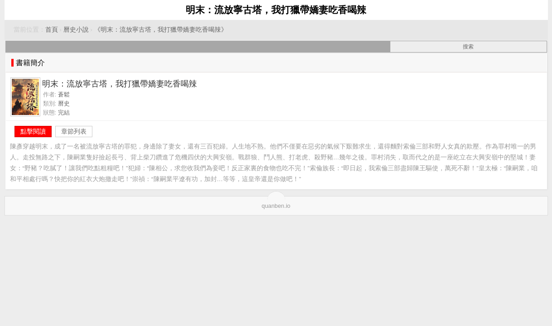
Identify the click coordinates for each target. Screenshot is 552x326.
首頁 (51, 29)
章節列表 (73, 131)
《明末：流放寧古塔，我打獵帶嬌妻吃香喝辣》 (160, 29)
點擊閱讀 (33, 131)
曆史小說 (76, 29)
